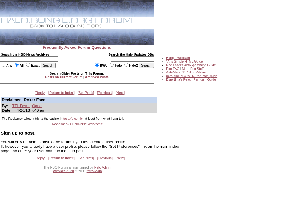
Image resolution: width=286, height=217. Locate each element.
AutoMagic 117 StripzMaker (186, 72)
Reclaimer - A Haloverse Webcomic (77, 124)
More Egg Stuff (193, 68)
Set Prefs (86, 93)
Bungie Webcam (178, 58)
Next (120, 93)
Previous (105, 93)
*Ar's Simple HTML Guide (184, 61)
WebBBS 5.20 (63, 171)
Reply (40, 93)
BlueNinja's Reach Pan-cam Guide (191, 79)
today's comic (73, 118)
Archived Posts (97, 77)
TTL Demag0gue (27, 106)
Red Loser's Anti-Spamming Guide (191, 65)
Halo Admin (102, 167)
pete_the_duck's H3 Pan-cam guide (191, 76)
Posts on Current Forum (63, 77)
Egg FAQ (172, 68)
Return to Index (61, 93)
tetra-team (94, 171)
